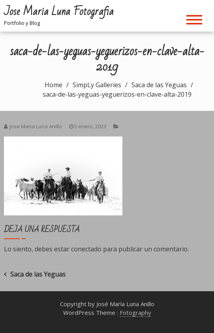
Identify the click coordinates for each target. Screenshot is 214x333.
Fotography (135, 312)
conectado (86, 249)
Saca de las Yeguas (38, 274)
